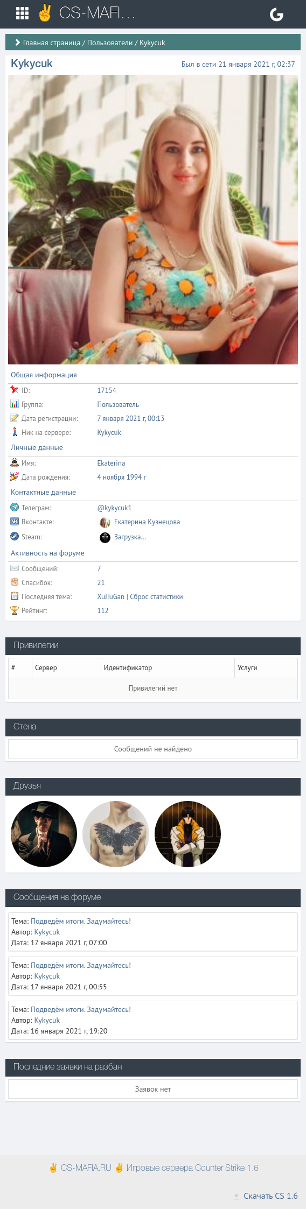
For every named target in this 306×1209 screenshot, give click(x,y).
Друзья (27, 786)
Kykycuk (47, 932)
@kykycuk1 (114, 507)
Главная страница (52, 42)
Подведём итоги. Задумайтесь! (81, 921)
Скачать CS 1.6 (265, 1195)
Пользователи (110, 42)
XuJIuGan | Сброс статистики (140, 596)
